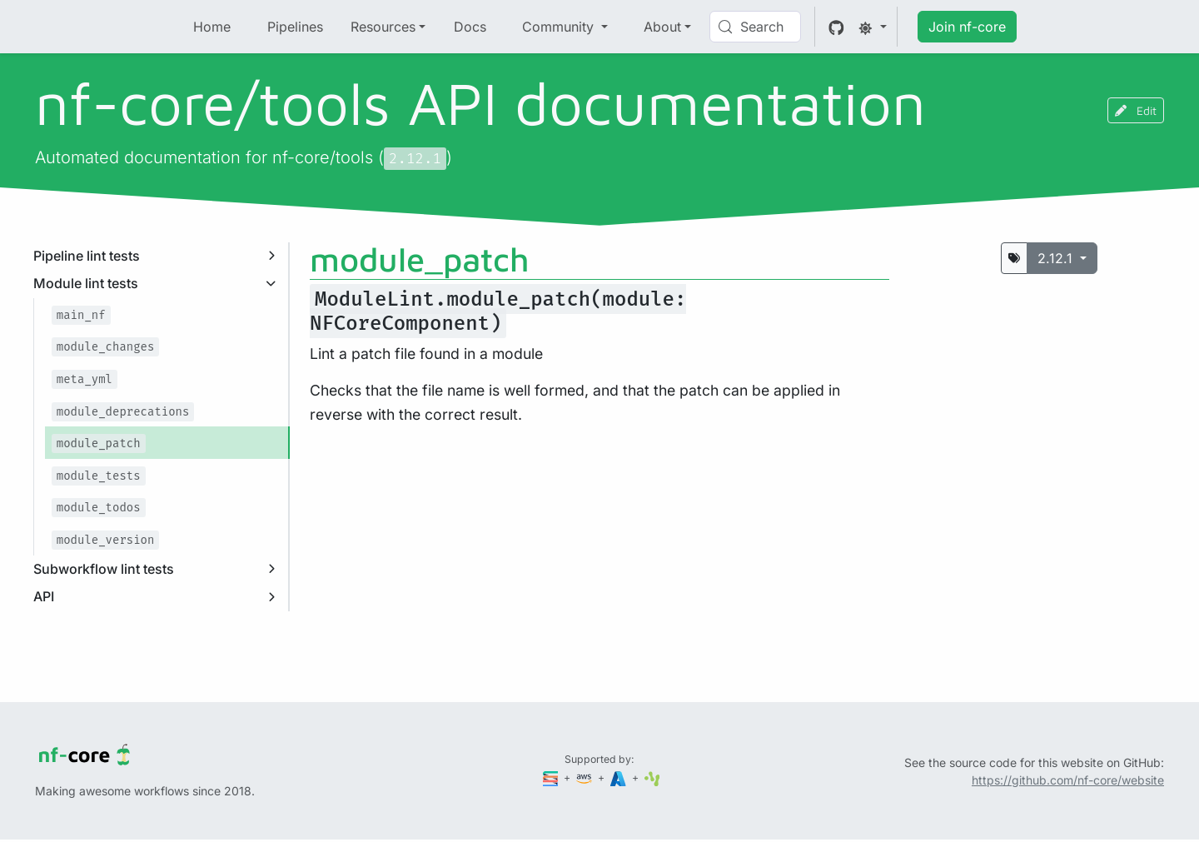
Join (967, 26)
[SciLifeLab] (652, 777)
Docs (470, 26)
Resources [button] (383, 26)
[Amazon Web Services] (585, 777)
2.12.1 (1057, 258)
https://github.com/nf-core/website (1068, 780)
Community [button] (560, 26)
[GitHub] (836, 26)
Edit (1136, 110)
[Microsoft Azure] (619, 777)
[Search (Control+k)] (755, 26)
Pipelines (295, 26)
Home (212, 26)
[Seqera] (552, 777)
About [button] (662, 26)
